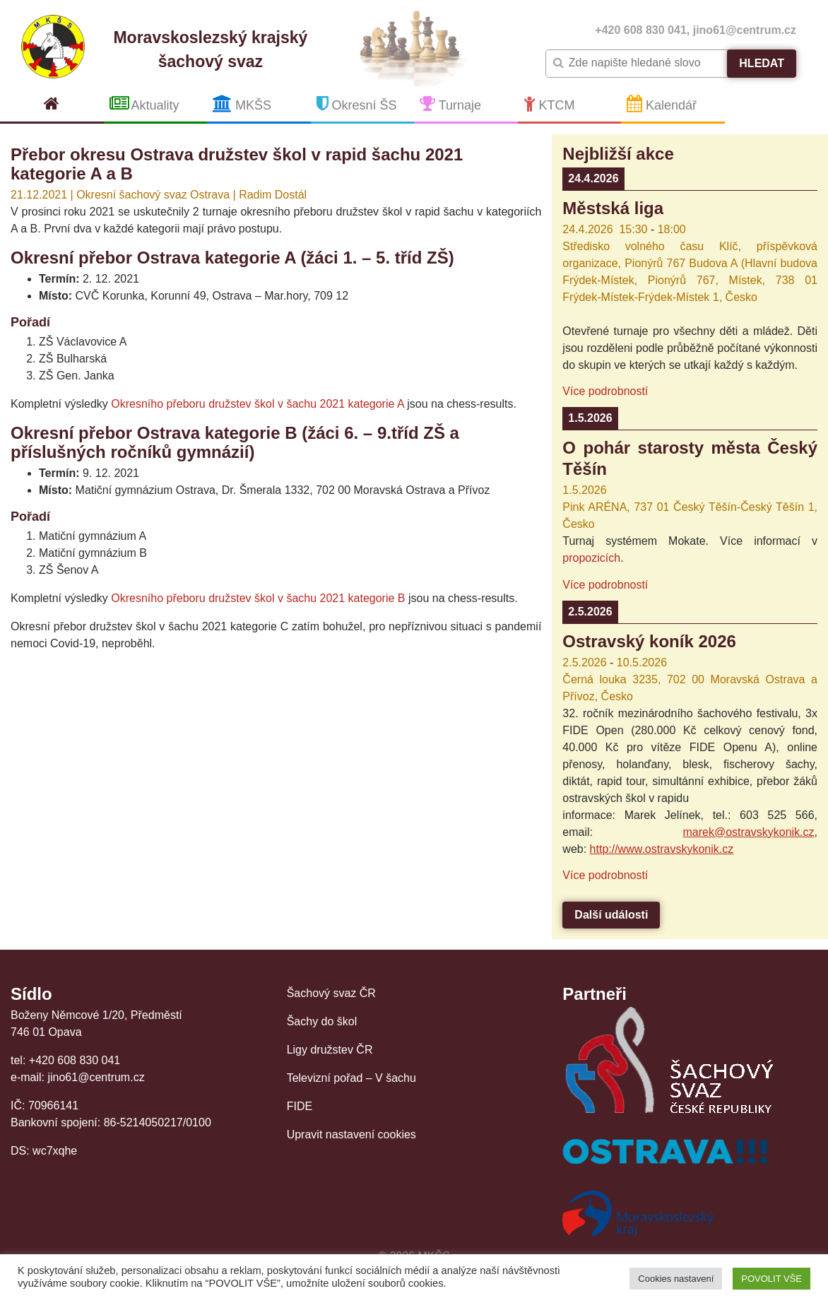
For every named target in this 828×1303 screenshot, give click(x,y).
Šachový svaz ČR (331, 993)
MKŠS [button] (242, 103)
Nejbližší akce (617, 153)
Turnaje (450, 103)
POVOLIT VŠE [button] (771, 1278)
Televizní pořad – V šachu (351, 1078)
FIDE (299, 1106)
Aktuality (144, 103)
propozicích (591, 558)
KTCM (549, 103)
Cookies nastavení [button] (676, 1278)
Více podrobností (605, 391)
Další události (611, 915)
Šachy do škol (322, 1021)
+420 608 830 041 (640, 30)
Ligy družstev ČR (330, 1050)
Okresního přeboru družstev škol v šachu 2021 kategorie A (257, 404)
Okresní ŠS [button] (357, 103)
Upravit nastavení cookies (351, 1134)
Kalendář (662, 103)
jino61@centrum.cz (744, 30)
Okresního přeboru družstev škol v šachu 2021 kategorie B (258, 598)
